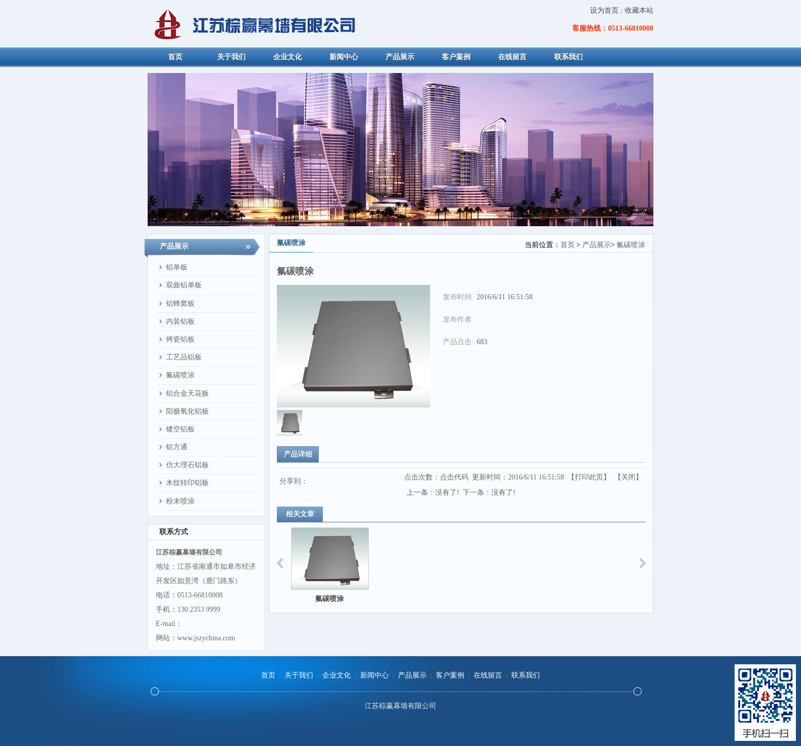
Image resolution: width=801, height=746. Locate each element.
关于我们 (299, 675)
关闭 (628, 477)
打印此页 (589, 477)
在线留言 (488, 675)
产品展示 (596, 245)
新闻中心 (374, 675)
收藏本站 (639, 10)
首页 (567, 245)
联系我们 (525, 675)
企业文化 (336, 675)
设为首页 (604, 10)
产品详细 (298, 454)
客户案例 (450, 675)
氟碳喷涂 (631, 245)
